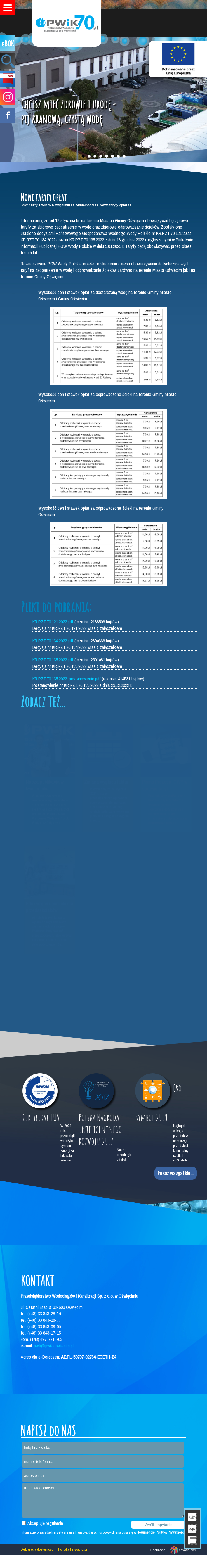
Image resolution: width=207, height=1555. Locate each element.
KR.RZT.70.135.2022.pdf (52, 659)
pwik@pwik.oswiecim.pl (54, 1346)
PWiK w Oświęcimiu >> (57, 205)
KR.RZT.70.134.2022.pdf (52, 640)
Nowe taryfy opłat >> (116, 205)
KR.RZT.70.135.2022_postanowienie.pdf (66, 678)
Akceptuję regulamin (42, 1523)
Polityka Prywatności (72, 1549)
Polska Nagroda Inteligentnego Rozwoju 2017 (100, 1129)
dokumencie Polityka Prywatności (161, 1532)
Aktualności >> (87, 205)
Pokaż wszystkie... (175, 1173)
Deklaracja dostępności (37, 1549)
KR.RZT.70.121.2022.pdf (52, 621)
